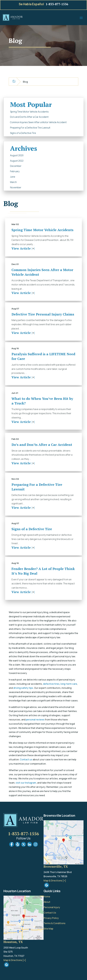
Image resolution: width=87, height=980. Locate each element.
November (15, 187)
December (15, 166)
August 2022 (16, 160)
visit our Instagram (26, 782)
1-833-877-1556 (57, 4)
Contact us (26, 759)
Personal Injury (52, 907)
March (13, 182)
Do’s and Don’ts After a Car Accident (29, 116)
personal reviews (35, 719)
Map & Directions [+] (55, 880)
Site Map (48, 928)
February (15, 171)
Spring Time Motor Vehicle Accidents (29, 111)
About (47, 901)
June (12, 176)
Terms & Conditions (54, 923)
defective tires (51, 683)
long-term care (68, 683)
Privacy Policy (51, 918)
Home (47, 896)
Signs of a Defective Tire (23, 133)
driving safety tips (23, 687)
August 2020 (16, 155)
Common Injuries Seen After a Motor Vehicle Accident (38, 122)
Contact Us (50, 912)
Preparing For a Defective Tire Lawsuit (30, 127)
